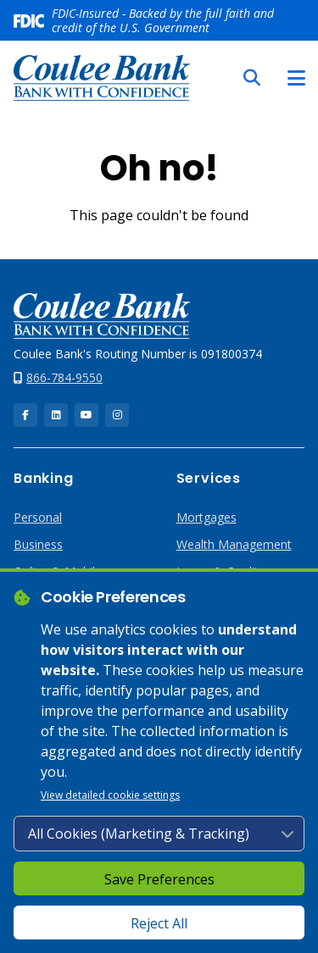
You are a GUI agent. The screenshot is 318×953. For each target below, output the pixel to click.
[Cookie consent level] (159, 833)
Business (38, 544)
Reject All (159, 923)
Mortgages (206, 517)
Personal (38, 517)
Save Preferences (159, 879)
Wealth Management (234, 544)
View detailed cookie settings (110, 795)
